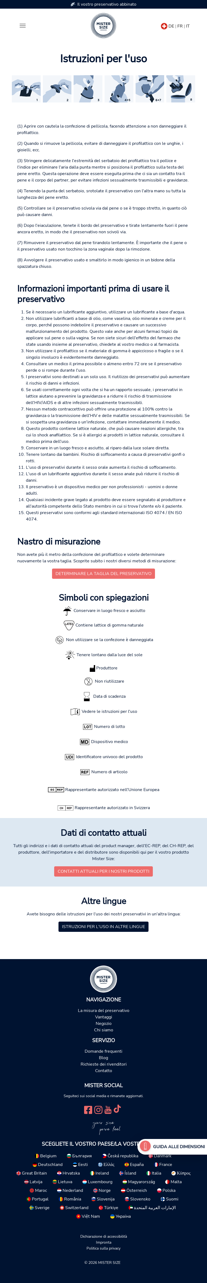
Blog (103, 1058)
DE (171, 26)
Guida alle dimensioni (179, 1147)
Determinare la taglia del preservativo (103, 574)
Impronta (103, 1242)
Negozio (104, 1024)
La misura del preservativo (103, 1011)
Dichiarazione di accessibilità (103, 1236)
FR (180, 26)
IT (188, 26)
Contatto (103, 1071)
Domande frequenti (103, 1051)
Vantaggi (103, 1017)
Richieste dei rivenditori (104, 1064)
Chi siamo (103, 1030)
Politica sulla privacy (103, 1248)
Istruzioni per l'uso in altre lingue (103, 927)
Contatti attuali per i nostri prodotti (103, 871)
